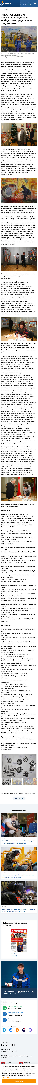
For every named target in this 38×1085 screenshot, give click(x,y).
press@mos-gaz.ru (15, 1015)
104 (13, 1045)
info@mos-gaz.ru (14, 1021)
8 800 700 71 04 (25, 4)
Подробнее (5, 1077)
